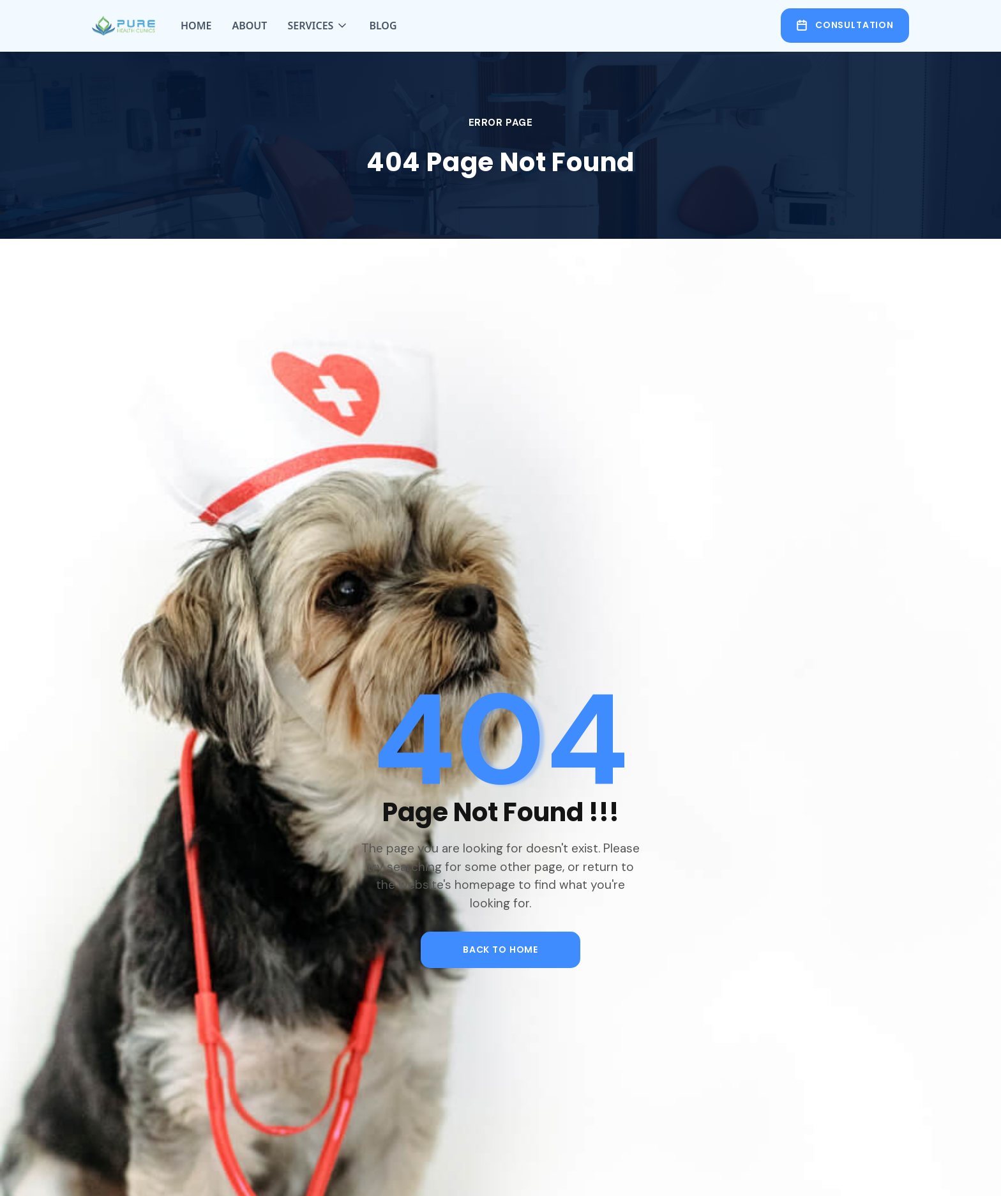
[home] (123, 25)
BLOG (382, 26)
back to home (500, 949)
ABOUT (249, 26)
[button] (318, 25)
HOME (196, 26)
